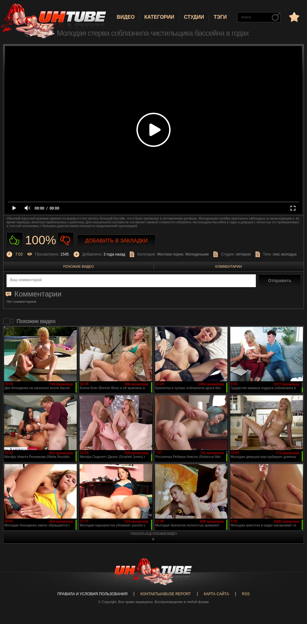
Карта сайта (216, 594)
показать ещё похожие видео (153, 533)
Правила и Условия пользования (92, 594)
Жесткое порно (170, 254)
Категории (159, 17)
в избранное (293, 17)
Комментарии (228, 266)
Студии (194, 17)
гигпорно (243, 254)
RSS (246, 594)
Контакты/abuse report (165, 594)
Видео (126, 17)
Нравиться (15, 240)
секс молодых (285, 254)
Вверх (293, 586)
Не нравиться (65, 240)
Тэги (220, 17)
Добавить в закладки (116, 241)
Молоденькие (197, 254)
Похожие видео (78, 266)
